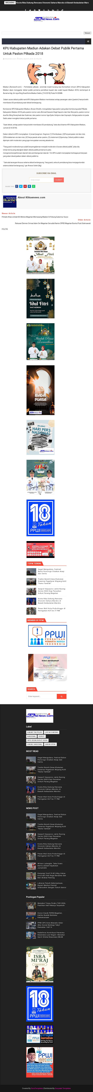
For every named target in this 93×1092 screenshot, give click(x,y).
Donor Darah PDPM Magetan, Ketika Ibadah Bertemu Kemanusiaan (50, 915)
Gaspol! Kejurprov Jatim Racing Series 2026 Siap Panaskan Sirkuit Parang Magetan (51, 591)
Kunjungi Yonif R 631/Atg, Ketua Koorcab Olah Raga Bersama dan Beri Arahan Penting (52, 875)
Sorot (42, 736)
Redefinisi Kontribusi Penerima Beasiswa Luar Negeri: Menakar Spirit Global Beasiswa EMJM (51, 935)
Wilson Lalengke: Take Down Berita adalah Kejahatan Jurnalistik (50, 866)
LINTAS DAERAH (51, 732)
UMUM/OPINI (50, 744)
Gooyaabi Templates (63, 1088)
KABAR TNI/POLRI (34, 732)
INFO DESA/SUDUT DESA (37, 740)
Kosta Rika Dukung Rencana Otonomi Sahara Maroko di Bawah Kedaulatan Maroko (53, 3)
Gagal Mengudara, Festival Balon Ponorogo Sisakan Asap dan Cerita (51, 571)
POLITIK (39, 59)
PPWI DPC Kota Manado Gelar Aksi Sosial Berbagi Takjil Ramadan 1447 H (50, 925)
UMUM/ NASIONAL (34, 744)
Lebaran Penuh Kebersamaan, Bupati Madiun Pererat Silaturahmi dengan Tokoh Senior (52, 885)
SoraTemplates (37, 1088)
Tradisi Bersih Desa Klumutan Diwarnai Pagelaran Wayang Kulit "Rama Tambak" (52, 581)
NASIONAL (31, 736)
